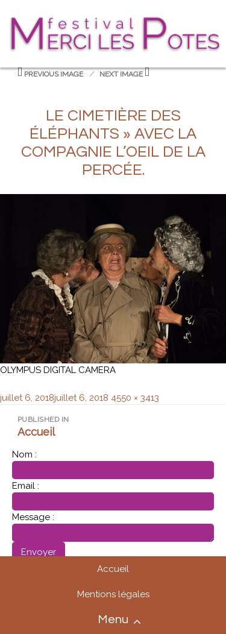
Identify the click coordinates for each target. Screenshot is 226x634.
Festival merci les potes (113, 19)
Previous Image (53, 74)
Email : (25, 485)
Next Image (121, 74)
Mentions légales (113, 594)
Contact (209, 622)
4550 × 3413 (135, 397)
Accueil (113, 568)
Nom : (24, 454)
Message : (33, 517)
